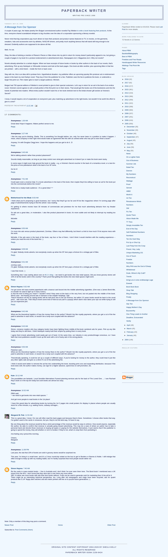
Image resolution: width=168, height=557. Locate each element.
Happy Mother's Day (134, 307)
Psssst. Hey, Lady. (133, 249)
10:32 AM (25, 390)
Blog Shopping (131, 294)
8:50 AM (25, 228)
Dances (129, 171)
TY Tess (129, 222)
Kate (13, 376)
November (131, 130)
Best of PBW (127, 57)
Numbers (129, 205)
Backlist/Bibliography (130, 54)
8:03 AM (35, 198)
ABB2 (128, 191)
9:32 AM (26, 287)
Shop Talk (130, 290)
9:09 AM (25, 249)
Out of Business (132, 160)
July (128, 144)
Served (129, 188)
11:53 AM (28, 415)
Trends (129, 277)
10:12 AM (19, 376)
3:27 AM (25, 133)
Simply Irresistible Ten (134, 225)
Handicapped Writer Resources (134, 62)
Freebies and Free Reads (131, 60)
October (130, 133)
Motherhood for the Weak (21, 198)
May (128, 151)
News (128, 154)
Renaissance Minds (133, 201)
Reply (13, 127)
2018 (127, 79)
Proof (128, 184)
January (130, 335)
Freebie (129, 259)
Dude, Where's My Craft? (135, 273)
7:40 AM (26, 468)
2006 (127, 120)
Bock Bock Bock (132, 287)
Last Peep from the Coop (135, 246)
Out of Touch (131, 256)
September (131, 137)
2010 (127, 107)
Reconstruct (130, 177)
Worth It (129, 195)
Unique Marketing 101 (134, 253)
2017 (127, 83)
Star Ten (129, 304)
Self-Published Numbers (135, 232)
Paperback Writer (84, 10)
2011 (127, 103)
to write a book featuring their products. (92, 31)
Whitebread (130, 270)
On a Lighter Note (133, 157)
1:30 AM (25, 121)
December (131, 127)
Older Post (111, 525)
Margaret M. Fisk (17, 415)
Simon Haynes (17, 287)
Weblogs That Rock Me (131, 65)
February (130, 332)
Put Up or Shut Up (133, 242)
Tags (124, 68)
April (129, 325)
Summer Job (131, 164)
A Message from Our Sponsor (137, 300)
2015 (127, 89)
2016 (127, 86)
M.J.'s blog (49, 275)
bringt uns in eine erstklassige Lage (139, 280)
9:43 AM (25, 326)
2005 (127, 124)
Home (60, 525)
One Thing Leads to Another (137, 314)
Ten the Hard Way (133, 239)
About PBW (126, 50)
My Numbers (131, 174)
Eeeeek (129, 283)
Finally (128, 297)
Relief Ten (130, 167)
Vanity (128, 321)
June (129, 147)
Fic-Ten (129, 212)
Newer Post (9, 525)
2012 (127, 100)
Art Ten (129, 198)
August (130, 140)
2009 (127, 110)
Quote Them (131, 215)
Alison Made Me (132, 218)
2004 (127, 340)
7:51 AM (25, 179)
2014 (127, 93)
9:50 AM (25, 347)
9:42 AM (25, 311)
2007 (127, 117)
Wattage (129, 181)
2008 (127, 113)
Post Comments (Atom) (24, 530)
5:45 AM (25, 152)
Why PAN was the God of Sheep (138, 266)
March (129, 329)
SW (127, 208)
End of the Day (132, 229)
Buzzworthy (130, 311)
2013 (127, 96)
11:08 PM (25, 450)
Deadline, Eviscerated (134, 317)
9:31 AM (25, 262)
